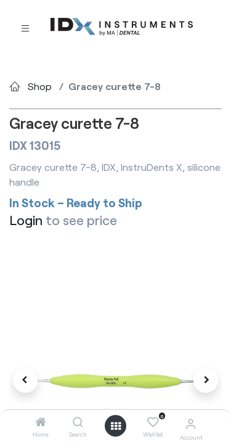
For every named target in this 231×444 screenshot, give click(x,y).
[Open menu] (116, 426)
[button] (25, 380)
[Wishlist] (153, 422)
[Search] (78, 422)
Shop (40, 86)
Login (26, 220)
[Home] (40, 422)
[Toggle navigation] (25, 27)
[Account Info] (191, 423)
